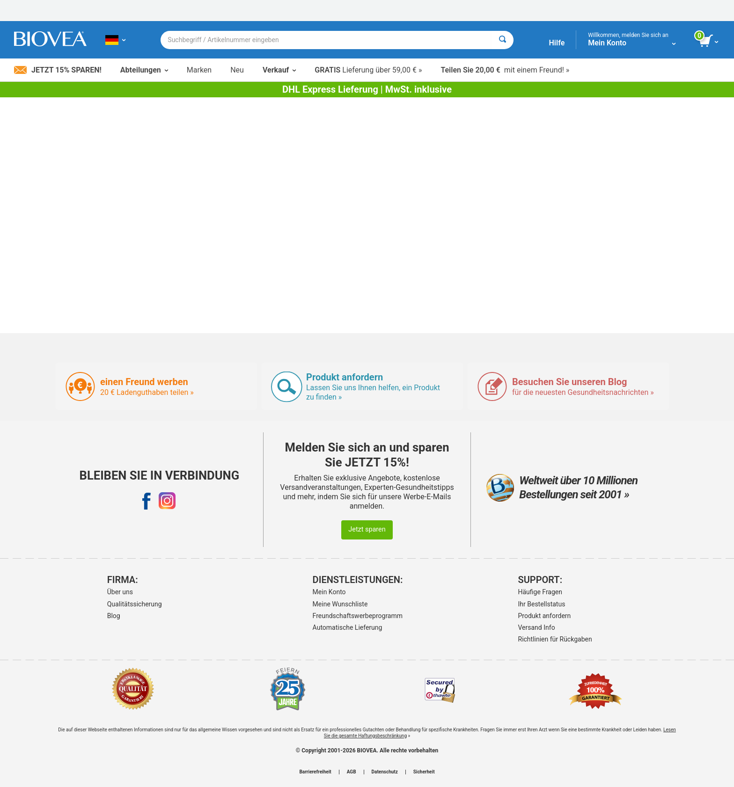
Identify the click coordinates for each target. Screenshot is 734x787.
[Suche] (503, 40)
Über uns (120, 592)
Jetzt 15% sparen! (58, 70)
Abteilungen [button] (144, 70)
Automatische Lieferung (347, 627)
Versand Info (536, 627)
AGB (351, 772)
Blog (113, 615)
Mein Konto (329, 592)
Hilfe (557, 42)
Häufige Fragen (540, 592)
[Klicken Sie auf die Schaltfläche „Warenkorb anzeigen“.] (709, 41)
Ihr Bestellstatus (541, 604)
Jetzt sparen (366, 529)
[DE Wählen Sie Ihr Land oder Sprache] (115, 40)
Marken (199, 70)
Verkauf (279, 70)
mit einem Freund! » (504, 70)
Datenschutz (385, 772)
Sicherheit (424, 772)
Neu (237, 70)
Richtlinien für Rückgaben (555, 639)
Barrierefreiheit (315, 772)
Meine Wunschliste (340, 604)
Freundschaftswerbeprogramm (358, 615)
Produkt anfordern (544, 615)
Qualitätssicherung (134, 604)
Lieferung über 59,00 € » (368, 70)
